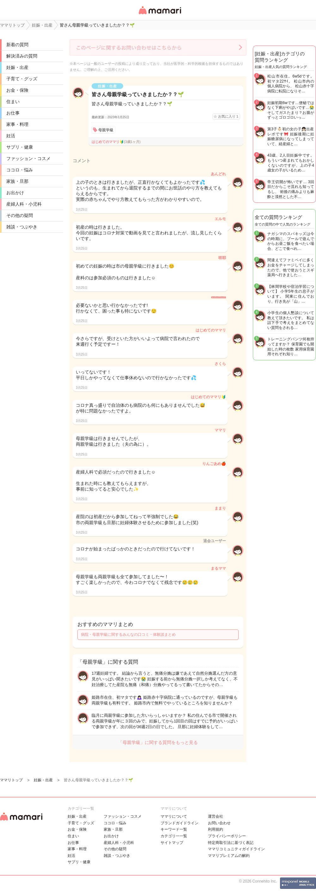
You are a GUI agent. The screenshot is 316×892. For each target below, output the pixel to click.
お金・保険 (17, 90)
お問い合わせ (219, 823)
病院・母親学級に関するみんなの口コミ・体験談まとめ (128, 634)
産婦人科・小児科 (24, 204)
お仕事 (13, 112)
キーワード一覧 (174, 829)
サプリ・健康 (19, 147)
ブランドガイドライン (179, 823)
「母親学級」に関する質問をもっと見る (158, 742)
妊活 (10, 135)
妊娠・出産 (17, 67)
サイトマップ (172, 842)
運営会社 (215, 816)
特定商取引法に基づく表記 (230, 842)
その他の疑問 (19, 215)
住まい (13, 101)
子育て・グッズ (21, 78)
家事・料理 (17, 124)
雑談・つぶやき (21, 226)
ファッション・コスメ (28, 158)
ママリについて (174, 816)
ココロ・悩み (19, 169)
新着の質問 (17, 44)
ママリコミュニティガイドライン (236, 849)
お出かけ (15, 192)
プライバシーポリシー (227, 836)
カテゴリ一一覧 (174, 836)
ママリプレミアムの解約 (229, 855)
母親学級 (105, 130)
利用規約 (215, 829)
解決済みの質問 (21, 56)
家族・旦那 (17, 181)
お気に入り (228, 116)
